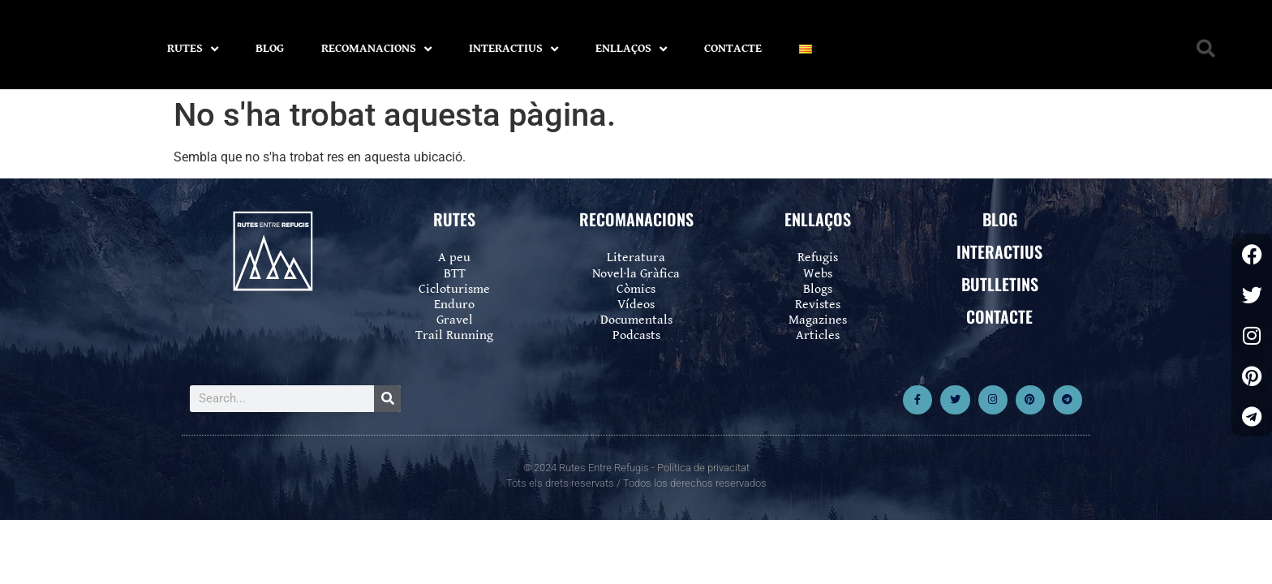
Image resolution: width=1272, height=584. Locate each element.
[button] (1206, 49)
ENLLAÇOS (631, 49)
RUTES (192, 49)
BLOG (270, 48)
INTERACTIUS (513, 49)
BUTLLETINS (999, 284)
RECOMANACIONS (376, 49)
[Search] (387, 398)
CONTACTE (733, 48)
